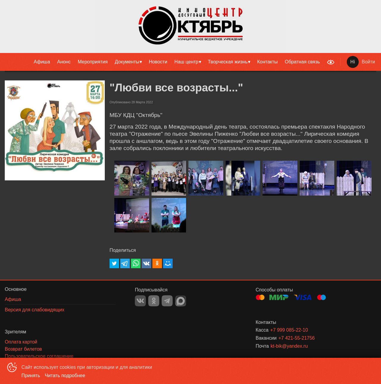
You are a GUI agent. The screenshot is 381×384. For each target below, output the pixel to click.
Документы (127, 61)
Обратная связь (302, 61)
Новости (158, 61)
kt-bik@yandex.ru (289, 346)
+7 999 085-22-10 (289, 330)
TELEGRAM (167, 300)
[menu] (162, 62)
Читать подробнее (65, 375)
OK (153, 300)
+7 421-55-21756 (296, 338)
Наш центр (186, 61)
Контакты (267, 61)
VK (140, 300)
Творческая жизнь (228, 61)
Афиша (42, 61)
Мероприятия (92, 61)
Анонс (64, 61)
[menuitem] (42, 62)
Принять (30, 375)
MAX (180, 301)
